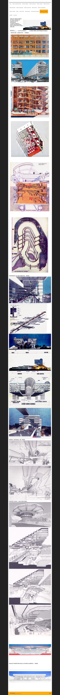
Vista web (50, 693)
